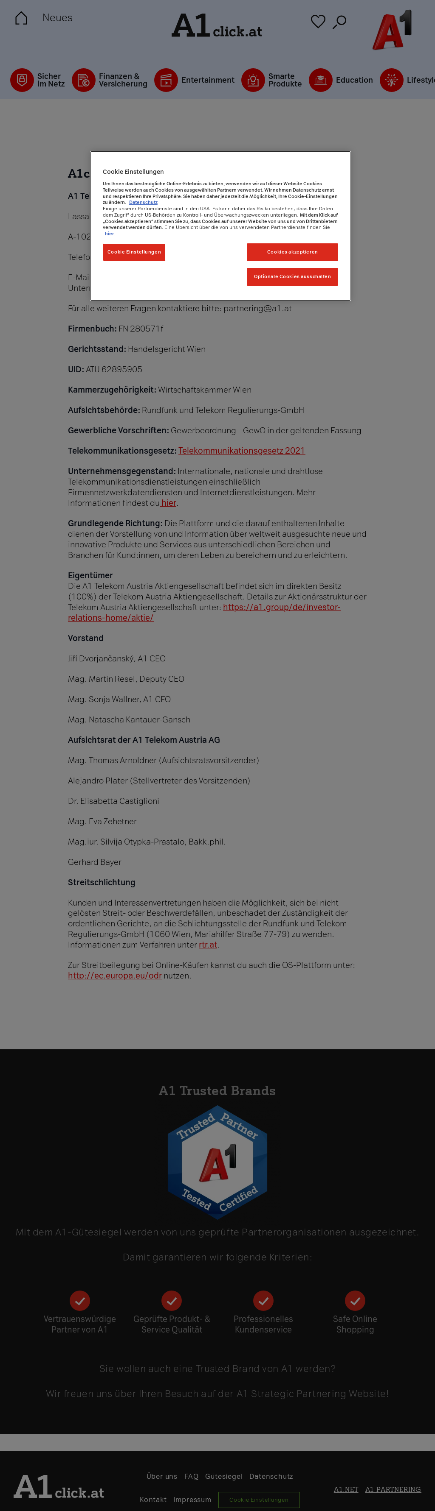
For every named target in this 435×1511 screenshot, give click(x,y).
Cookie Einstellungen (134, 252)
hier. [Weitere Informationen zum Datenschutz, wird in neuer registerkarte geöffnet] (110, 234)
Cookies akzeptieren (292, 252)
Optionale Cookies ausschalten (292, 276)
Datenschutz (143, 202)
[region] (220, 226)
